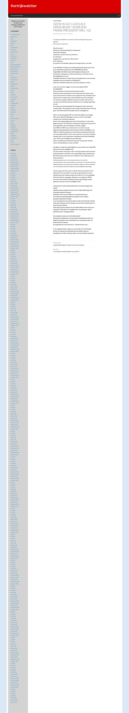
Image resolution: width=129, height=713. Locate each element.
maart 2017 (13, 388)
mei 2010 (13, 564)
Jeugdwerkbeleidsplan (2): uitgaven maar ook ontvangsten (74, 244)
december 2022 (15, 239)
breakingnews (14, 47)
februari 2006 (14, 674)
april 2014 (13, 463)
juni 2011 (13, 536)
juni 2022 (13, 252)
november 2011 (15, 525)
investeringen (14, 79)
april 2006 (13, 670)
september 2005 (15, 685)
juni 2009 (13, 588)
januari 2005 (14, 702)
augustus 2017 (14, 377)
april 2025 (13, 179)
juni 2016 (13, 407)
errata (12, 62)
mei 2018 (13, 358)
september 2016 (15, 401)
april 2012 (13, 515)
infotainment (14, 77)
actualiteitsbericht (15, 34)
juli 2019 (13, 327)
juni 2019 (13, 330)
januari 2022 (14, 263)
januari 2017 (14, 392)
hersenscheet (14, 73)
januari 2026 (14, 160)
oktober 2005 (14, 683)
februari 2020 (14, 312)
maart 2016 (13, 414)
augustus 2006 (14, 661)
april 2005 (13, 695)
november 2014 (15, 448)
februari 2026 (14, 158)
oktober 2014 (14, 450)
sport (12, 122)
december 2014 (15, 446)
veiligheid (13, 135)
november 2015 (15, 422)
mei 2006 (13, 667)
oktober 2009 (14, 579)
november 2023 (15, 216)
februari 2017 (14, 390)
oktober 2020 (14, 295)
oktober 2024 (14, 192)
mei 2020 (13, 306)
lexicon (12, 86)
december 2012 (15, 497)
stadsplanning (14, 129)
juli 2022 (13, 250)
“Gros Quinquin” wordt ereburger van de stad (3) (74, 250)
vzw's (12, 140)
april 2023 (13, 231)
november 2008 (15, 603)
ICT (11, 75)
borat (12, 45)
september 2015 (15, 426)
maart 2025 (13, 181)
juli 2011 (13, 534)
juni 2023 (13, 226)
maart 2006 (13, 672)
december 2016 (15, 394)
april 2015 (13, 437)
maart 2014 (13, 465)
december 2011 (15, 523)
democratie (13, 56)
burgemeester (14, 51)
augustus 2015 (14, 429)
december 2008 (15, 601)
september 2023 (15, 220)
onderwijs (13, 105)
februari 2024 (14, 209)
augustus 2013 (14, 480)
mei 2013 (13, 487)
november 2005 (15, 680)
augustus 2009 (14, 584)
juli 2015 (13, 431)
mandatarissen (14, 88)
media (12, 90)
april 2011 (13, 540)
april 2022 (13, 256)
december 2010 (15, 549)
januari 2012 (14, 521)
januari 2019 (14, 340)
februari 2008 (14, 622)
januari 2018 (14, 366)
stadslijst (13, 127)
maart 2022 (13, 259)
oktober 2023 (14, 218)
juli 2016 (13, 405)
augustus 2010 (14, 558)
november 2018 (15, 345)
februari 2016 (14, 416)
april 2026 (13, 153)
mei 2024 (13, 203)
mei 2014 (13, 461)
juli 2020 (13, 302)
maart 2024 (13, 207)
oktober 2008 (14, 605)
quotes (12, 114)
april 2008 (13, 618)
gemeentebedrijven (16, 64)
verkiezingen (14, 138)
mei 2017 (13, 383)
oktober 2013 (14, 476)
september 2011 (15, 530)
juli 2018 (13, 353)
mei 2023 (13, 229)
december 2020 (15, 291)
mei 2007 (13, 642)
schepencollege (15, 118)
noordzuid (13, 99)
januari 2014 (14, 469)
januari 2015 (14, 444)
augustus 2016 (14, 403)
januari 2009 (14, 599)
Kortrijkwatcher (24, 6)
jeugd (12, 82)
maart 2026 (13, 155)
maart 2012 (13, 517)
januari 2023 (14, 237)
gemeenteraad (14, 69)
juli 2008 (13, 612)
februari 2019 (14, 338)
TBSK (12, 133)
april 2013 (13, 489)
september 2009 (15, 581)
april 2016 (13, 411)
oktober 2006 (14, 657)
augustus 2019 (14, 325)
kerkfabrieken (14, 84)
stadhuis (13, 125)
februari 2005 (14, 700)
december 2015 (15, 420)
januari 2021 (14, 289)
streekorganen (14, 131)
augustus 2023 (14, 222)
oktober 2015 (14, 424)
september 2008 (15, 607)
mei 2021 (13, 280)
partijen (13, 107)
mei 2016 (13, 409)
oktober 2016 (14, 398)
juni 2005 (13, 691)
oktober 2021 (14, 269)
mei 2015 (13, 435)
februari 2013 (14, 493)
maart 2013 (13, 491)
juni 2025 (13, 175)
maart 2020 (13, 310)
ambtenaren (14, 36)
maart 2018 (13, 362)
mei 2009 (13, 590)
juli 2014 (13, 457)
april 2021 (13, 282)
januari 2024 (14, 211)
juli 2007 (13, 637)
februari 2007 (14, 648)
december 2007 (15, 627)
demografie (14, 58)
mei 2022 (13, 254)
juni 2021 (13, 278)
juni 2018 (13, 355)
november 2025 (15, 164)
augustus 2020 (14, 300)
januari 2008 (14, 624)
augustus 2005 (14, 687)
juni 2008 (13, 614)
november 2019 (15, 319)
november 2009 (15, 577)
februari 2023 (14, 235)
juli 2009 (13, 586)
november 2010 (15, 551)
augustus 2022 (14, 248)
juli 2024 (13, 198)
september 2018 (15, 349)
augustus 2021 (14, 274)
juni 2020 (13, 304)
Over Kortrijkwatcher (17, 15)
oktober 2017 (14, 373)
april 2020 (13, 308)
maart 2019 (13, 336)
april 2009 (13, 592)
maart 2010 (13, 568)
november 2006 (15, 655)
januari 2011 (14, 547)
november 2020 (15, 293)
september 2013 (15, 478)
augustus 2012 (14, 506)
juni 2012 (13, 510)
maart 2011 (13, 543)
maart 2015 (13, 439)
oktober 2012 (14, 502)
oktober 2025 (14, 166)
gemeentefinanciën (16, 67)
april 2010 (13, 566)
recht (12, 116)
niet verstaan (14, 97)
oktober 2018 (14, 347)
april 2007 (13, 644)
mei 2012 (13, 513)
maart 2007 (13, 646)
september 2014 (15, 452)
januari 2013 (14, 495)
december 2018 (15, 343)
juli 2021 (13, 276)
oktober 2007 (14, 631)
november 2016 (15, 396)
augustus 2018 (14, 351)
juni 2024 (13, 201)
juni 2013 (13, 485)
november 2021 (15, 267)
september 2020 (15, 297)
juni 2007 (13, 639)
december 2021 (15, 265)
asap (12, 39)
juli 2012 (13, 508)
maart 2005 (13, 698)
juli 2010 (13, 560)
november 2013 (15, 474)
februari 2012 (14, 519)
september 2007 (15, 633)
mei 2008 (13, 616)
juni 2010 (13, 562)
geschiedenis (57, 20)
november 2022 (15, 241)
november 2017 (15, 371)
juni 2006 (13, 665)
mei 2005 (13, 693)
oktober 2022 (14, 244)
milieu (12, 92)
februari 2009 (14, 596)
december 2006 (15, 652)
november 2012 (15, 500)
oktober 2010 (14, 553)
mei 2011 (13, 538)
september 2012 (15, 504)
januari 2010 (14, 573)
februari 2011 (14, 545)
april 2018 (13, 360)
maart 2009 (13, 594)
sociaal (12, 120)
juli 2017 (13, 379)
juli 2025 (13, 173)
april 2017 (13, 386)
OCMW (12, 101)
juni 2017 (13, 381)
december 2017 (15, 368)
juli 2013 (13, 482)
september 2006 (15, 659)
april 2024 (13, 205)
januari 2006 (14, 676)
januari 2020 (14, 315)
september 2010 (15, 556)
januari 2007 (14, 650)
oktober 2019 (14, 321)
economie (13, 60)
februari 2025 (14, 183)
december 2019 (15, 317)
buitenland (13, 49)
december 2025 (15, 162)
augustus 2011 (14, 532)
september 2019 (15, 323)
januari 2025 (14, 185)
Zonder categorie (15, 144)
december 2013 (15, 472)
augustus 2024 (14, 196)
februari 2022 (14, 261)
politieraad (13, 112)
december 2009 (15, 575)
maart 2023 (13, 233)
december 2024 (15, 188)
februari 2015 (14, 442)
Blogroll (13, 43)
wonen (12, 142)
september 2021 (15, 272)
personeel (13, 110)
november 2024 (15, 190)
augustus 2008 (14, 609)
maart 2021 (13, 284)
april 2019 (13, 334)
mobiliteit (13, 94)
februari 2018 (14, 364)
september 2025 (15, 168)
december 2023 (15, 213)
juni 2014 (13, 459)
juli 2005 (13, 689)
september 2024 (15, 194)
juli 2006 (13, 663)
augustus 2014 (14, 454)
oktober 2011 (14, 528)
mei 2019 (13, 332)
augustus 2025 (14, 170)
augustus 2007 (14, 635)
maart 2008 (13, 620)
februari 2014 (14, 467)
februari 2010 (14, 571)
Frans (71, 33)
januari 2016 (14, 418)
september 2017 (15, 375)
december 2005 (15, 678)
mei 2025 (13, 177)
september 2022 (15, 246)
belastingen (14, 41)
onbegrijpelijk (14, 103)
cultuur (12, 54)
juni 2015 (13, 433)
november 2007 (15, 629)
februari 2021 (14, 287)
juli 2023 (13, 224)
